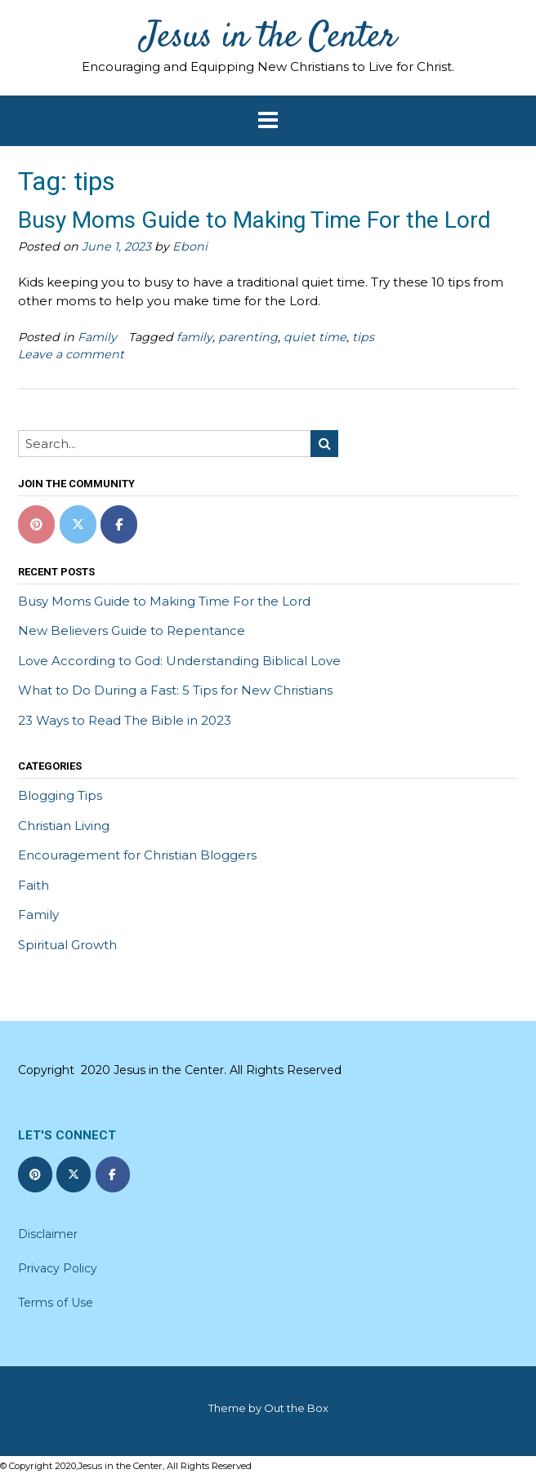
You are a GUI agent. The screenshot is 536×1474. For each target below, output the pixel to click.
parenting (248, 337)
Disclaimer (48, 1234)
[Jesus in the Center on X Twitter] (78, 524)
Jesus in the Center (268, 38)
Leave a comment (71, 354)
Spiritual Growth (67, 944)
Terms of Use (55, 1302)
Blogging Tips (60, 795)
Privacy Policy (57, 1268)
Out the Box (296, 1407)
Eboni (190, 246)
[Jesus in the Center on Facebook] (118, 524)
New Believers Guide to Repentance (131, 630)
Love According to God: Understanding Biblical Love (179, 660)
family (194, 337)
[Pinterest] (36, 524)
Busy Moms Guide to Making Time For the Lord (254, 219)
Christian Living (63, 825)
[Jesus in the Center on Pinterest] (35, 1174)
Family (97, 337)
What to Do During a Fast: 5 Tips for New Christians (175, 690)
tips (363, 337)
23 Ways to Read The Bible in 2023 (124, 720)
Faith (33, 885)
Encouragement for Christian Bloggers (137, 855)
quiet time (315, 337)
